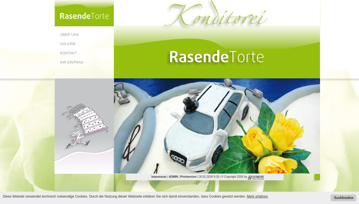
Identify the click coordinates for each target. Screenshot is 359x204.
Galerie (68, 44)
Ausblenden (343, 198)
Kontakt (68, 53)
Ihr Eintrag (72, 62)
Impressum (158, 176)
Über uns (69, 34)
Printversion (188, 176)
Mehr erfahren (257, 196)
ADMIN (173, 176)
